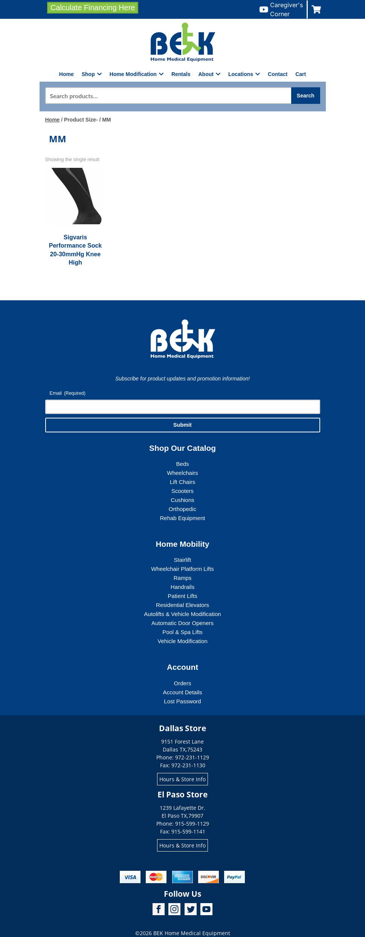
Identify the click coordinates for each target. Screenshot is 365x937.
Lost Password (182, 701)
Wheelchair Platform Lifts (182, 569)
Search (306, 96)
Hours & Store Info (182, 779)
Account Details (182, 692)
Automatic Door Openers (182, 623)
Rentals (181, 74)
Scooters (182, 491)
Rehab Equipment (182, 518)
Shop (92, 74)
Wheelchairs (182, 473)
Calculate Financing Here (92, 7)
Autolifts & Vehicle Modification (182, 614)
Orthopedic (182, 509)
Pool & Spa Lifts (182, 632)
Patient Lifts (182, 596)
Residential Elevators (182, 605)
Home (66, 74)
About (209, 74)
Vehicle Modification (182, 641)
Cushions (182, 500)
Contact (277, 74)
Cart (300, 74)
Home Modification (136, 74)
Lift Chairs (182, 482)
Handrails (182, 587)
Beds (182, 464)
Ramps (183, 578)
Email (68, 393)
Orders (182, 683)
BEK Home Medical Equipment (191, 933)
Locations (244, 74)
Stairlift (182, 560)
